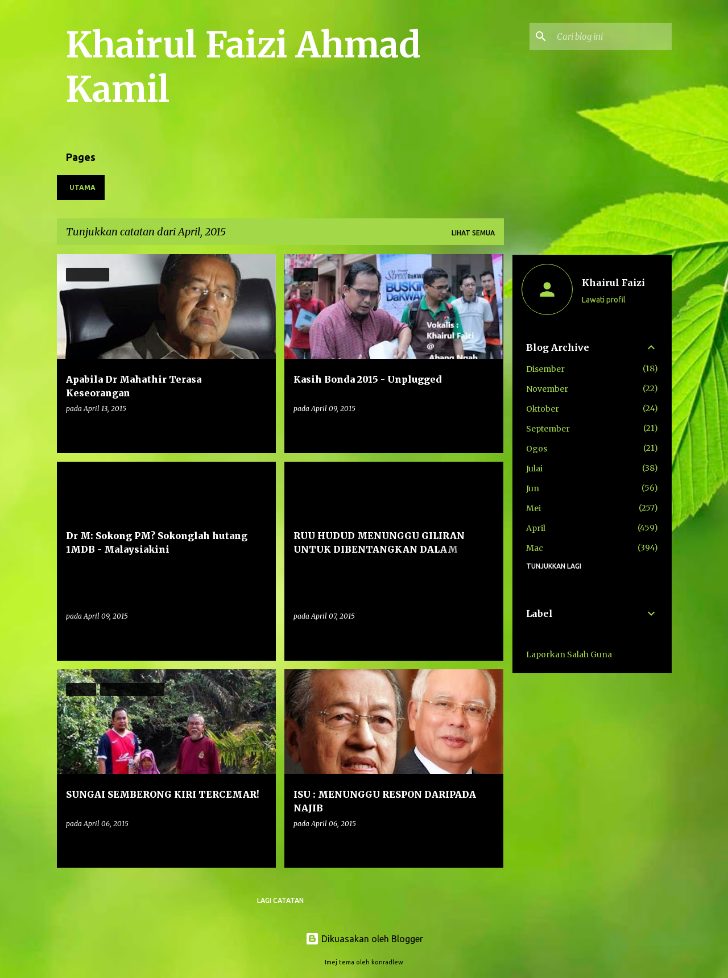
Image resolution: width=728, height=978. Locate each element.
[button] (260, 432)
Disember (545, 369)
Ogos (536, 449)
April (535, 528)
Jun (532, 488)
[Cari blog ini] (612, 36)
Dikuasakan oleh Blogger (364, 939)
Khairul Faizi (613, 282)
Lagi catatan (280, 900)
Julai (534, 468)
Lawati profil (604, 299)
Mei (533, 508)
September (548, 429)
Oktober (542, 409)
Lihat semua (473, 233)
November (547, 389)
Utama (82, 187)
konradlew (387, 962)
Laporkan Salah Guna (569, 654)
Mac (534, 548)
